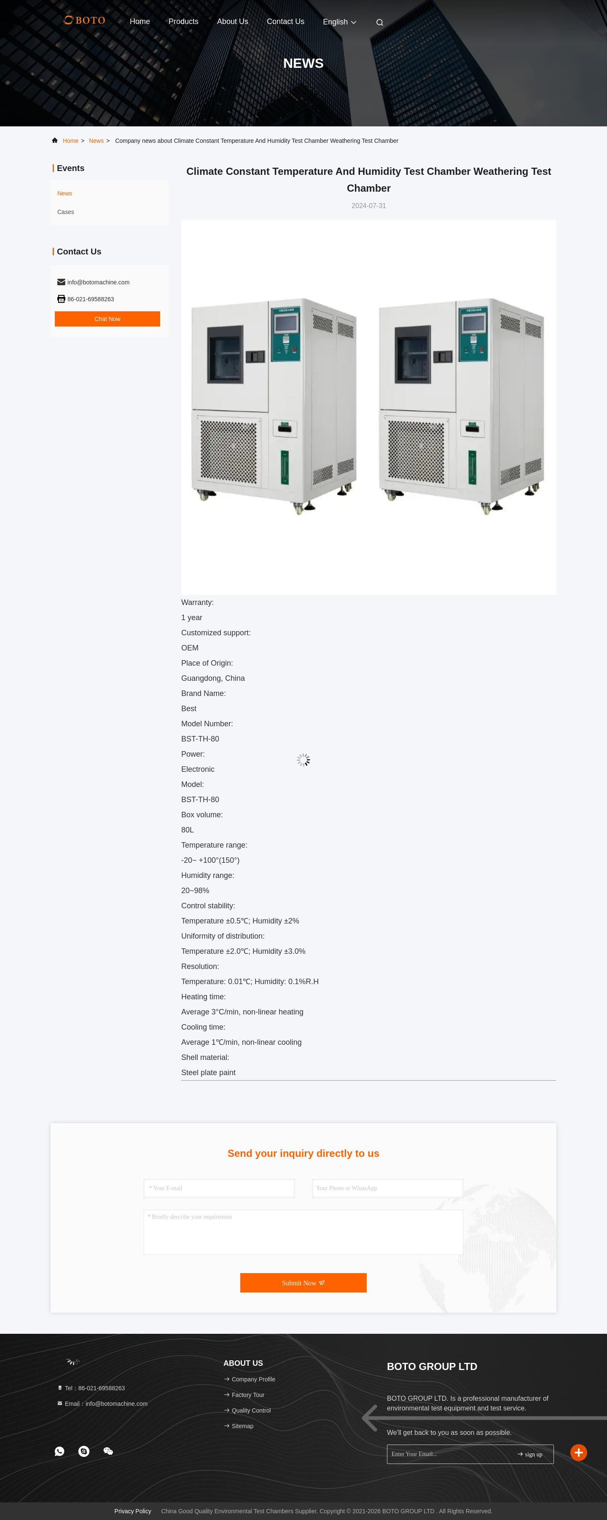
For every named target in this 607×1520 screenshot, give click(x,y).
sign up (529, 1454)
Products (184, 21)
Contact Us (285, 21)
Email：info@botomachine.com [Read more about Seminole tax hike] (102, 1403)
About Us (232, 21)
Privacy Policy (133, 1511)
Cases (65, 212)
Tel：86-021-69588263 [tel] (90, 1388)
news (96, 140)
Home (140, 21)
